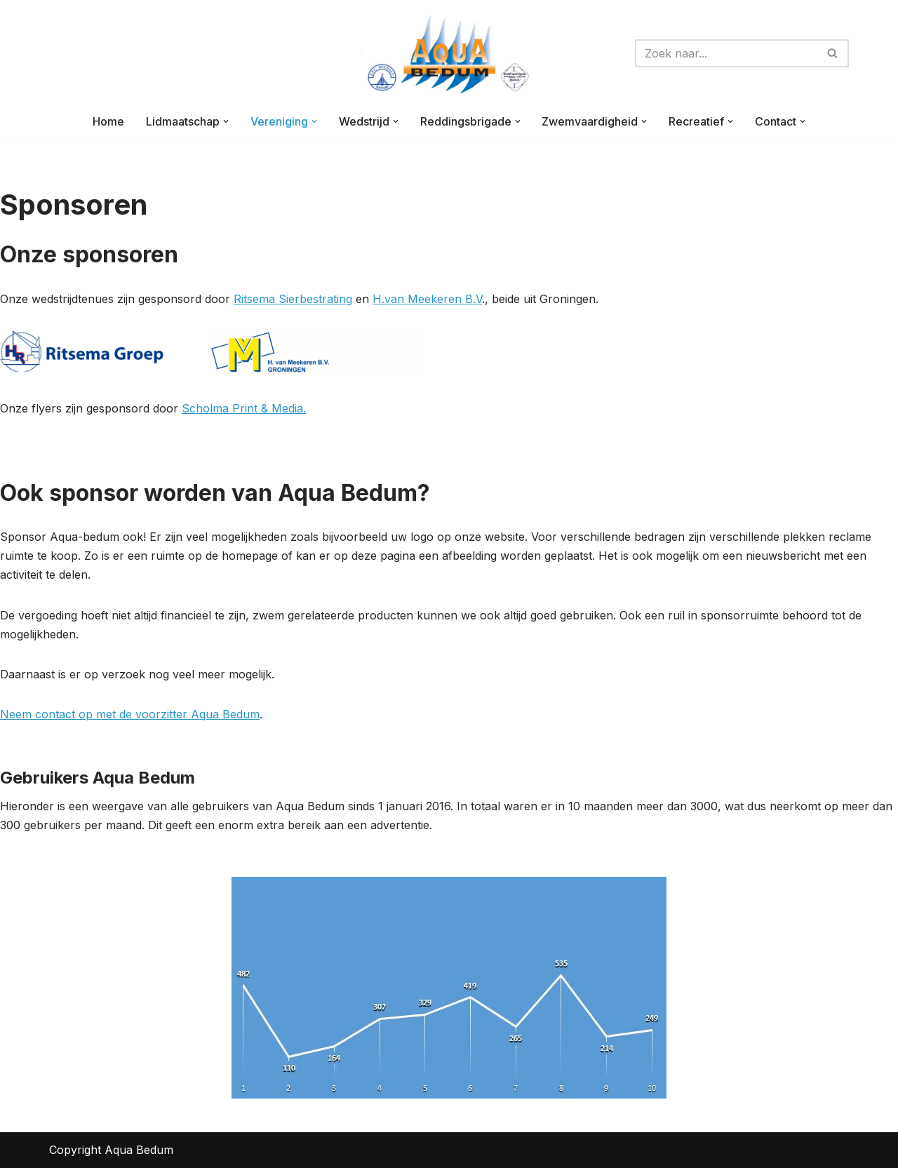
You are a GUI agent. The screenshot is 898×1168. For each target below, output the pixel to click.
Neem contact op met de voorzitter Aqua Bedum (130, 714)
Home (108, 121)
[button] (226, 121)
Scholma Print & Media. (244, 408)
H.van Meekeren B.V (427, 299)
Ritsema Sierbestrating (293, 299)
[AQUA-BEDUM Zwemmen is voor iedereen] (449, 53)
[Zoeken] (726, 53)
